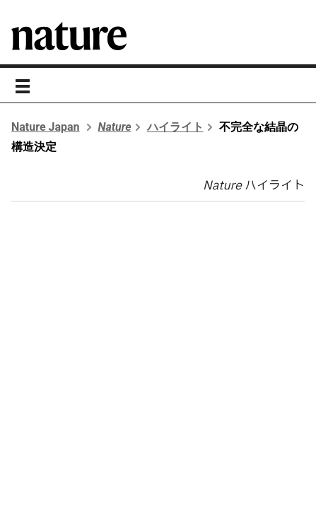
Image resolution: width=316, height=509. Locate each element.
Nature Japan (45, 127)
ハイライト (175, 127)
